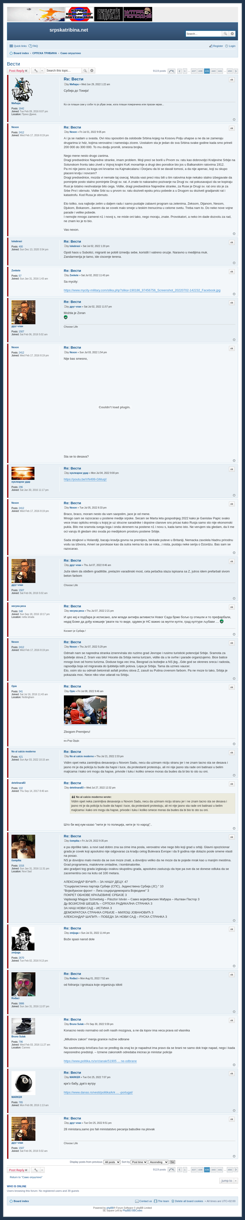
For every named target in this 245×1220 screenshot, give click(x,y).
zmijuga (15, 952)
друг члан (17, 326)
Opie (14, 686)
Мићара (16, 103)
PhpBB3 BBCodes (132, 1210)
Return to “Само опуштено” (26, 1177)
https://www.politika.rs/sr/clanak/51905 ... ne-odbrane (100, 1061)
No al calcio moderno (23, 751)
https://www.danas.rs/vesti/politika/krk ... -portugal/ (98, 1092)
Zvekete (15, 270)
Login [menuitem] (232, 46)
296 (21, 487)
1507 (21, 331)
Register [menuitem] (218, 46)
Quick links (20, 46)
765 (21, 1102)
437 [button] (194, 71)
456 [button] (230, 71)
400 (21, 246)
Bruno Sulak (18, 1036)
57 (20, 275)
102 (21, 788)
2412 (21, 132)
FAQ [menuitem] (35, 46)
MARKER (16, 1097)
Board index (21, 1201)
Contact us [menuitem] (145, 1201)
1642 (21, 108)
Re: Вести (74, 79)
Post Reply (16, 70)
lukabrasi (16, 241)
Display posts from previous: (95, 1161)
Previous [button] (179, 71)
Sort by (134, 1161)
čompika (16, 860)
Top (234, 119)
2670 (21, 958)
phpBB (110, 1208)
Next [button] (236, 71)
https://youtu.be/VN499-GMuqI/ (85, 479)
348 (21, 611)
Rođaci (15, 998)
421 (21, 757)
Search (225, 34)
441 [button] (220, 71)
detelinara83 (18, 783)
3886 (21, 1003)
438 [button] (200, 71)
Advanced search (232, 34)
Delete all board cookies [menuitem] (189, 1201)
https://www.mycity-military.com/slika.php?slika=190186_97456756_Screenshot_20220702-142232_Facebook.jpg (142, 290)
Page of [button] (171, 71)
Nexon (15, 127)
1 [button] (185, 71)
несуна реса (18, 606)
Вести (13, 64)
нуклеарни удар (20, 482)
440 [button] (213, 71)
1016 (21, 865)
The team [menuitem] (163, 1201)
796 (21, 1042)
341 (21, 691)
